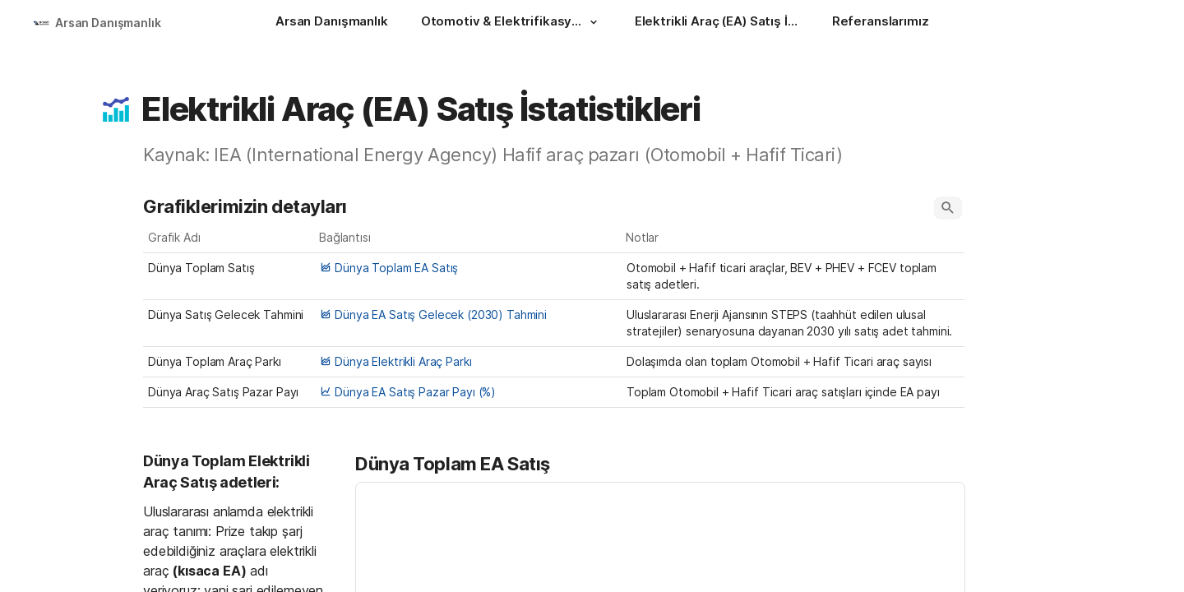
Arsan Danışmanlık (108, 23)
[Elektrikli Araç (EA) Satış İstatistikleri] (717, 23)
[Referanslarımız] (881, 23)
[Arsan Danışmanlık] (332, 23)
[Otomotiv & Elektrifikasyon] (511, 23)
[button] (593, 22)
